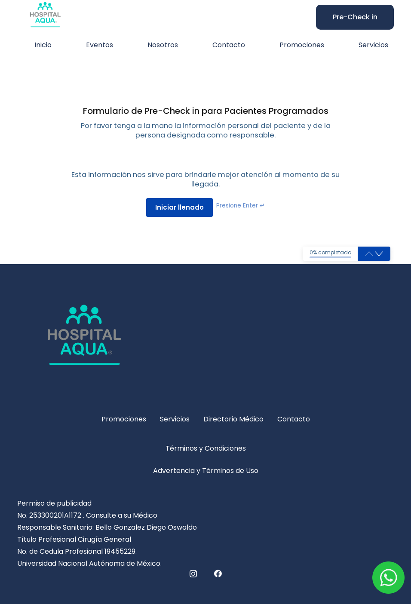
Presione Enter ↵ (240, 206)
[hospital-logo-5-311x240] (205, 341)
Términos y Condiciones (206, 448)
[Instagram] (193, 574)
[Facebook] (218, 573)
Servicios (175, 419)
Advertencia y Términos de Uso (205, 471)
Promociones (123, 419)
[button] (379, 254)
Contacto (293, 419)
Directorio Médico (233, 419)
